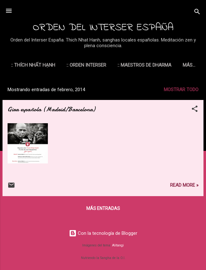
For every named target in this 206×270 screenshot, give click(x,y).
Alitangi (118, 245)
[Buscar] (197, 12)
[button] (194, 111)
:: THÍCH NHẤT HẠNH (45, 65)
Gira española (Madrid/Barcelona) (51, 110)
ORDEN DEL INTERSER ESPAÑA (103, 27)
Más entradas (103, 209)
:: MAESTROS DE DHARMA (156, 65)
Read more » (184, 186)
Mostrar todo (181, 91)
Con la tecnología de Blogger (103, 233)
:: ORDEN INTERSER (98, 65)
